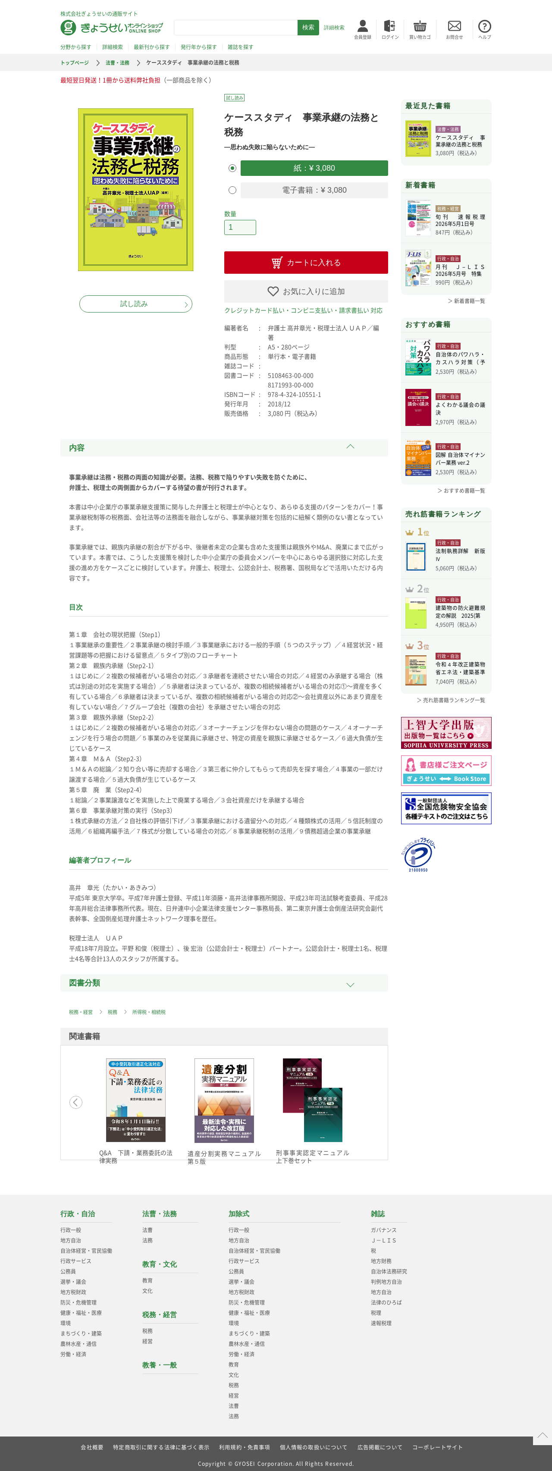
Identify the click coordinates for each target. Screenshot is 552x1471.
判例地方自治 (386, 1277)
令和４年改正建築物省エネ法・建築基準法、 (460, 683)
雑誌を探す (241, 47)
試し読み (134, 303)
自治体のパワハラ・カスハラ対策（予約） (460, 359)
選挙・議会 (73, 1277)
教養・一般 (159, 1361)
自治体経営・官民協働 (86, 1246)
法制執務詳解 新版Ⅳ (460, 560)
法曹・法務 (121, 62)
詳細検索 (334, 28)
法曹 (147, 1226)
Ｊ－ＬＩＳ (384, 1236)
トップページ (75, 62)
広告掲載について (380, 1443)
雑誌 (378, 1209)
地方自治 (70, 1236)
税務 (115, 1007)
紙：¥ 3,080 (314, 167)
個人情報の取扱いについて (314, 1443)
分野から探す (75, 47)
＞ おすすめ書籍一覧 (461, 491)
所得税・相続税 (153, 1007)
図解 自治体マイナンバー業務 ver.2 (460, 460)
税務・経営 (82, 1007)
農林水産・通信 (78, 1339)
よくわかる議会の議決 (460, 410)
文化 (147, 1286)
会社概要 (91, 1443)
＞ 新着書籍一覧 (466, 301)
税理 (376, 1308)
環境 (65, 1319)
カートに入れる (314, 258)
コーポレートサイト (438, 1443)
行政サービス (75, 1257)
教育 (147, 1276)
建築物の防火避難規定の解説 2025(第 (460, 622)
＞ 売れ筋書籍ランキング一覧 (451, 714)
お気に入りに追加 (314, 287)
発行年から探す (199, 47)
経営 (147, 1337)
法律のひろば (386, 1298)
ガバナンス (384, 1226)
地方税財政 (73, 1288)
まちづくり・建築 (81, 1329)
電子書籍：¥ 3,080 (314, 188)
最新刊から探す (152, 47)
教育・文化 (159, 1260)
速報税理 (381, 1319)
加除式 (239, 1209)
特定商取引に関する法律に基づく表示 (161, 1443)
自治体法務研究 (389, 1267)
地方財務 (381, 1257)
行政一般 (70, 1226)
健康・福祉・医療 (81, 1308)
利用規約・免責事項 (244, 1443)
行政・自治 (77, 1209)
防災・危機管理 (78, 1298)
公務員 (68, 1267)
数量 (230, 210)
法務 (147, 1236)
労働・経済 (73, 1350)
